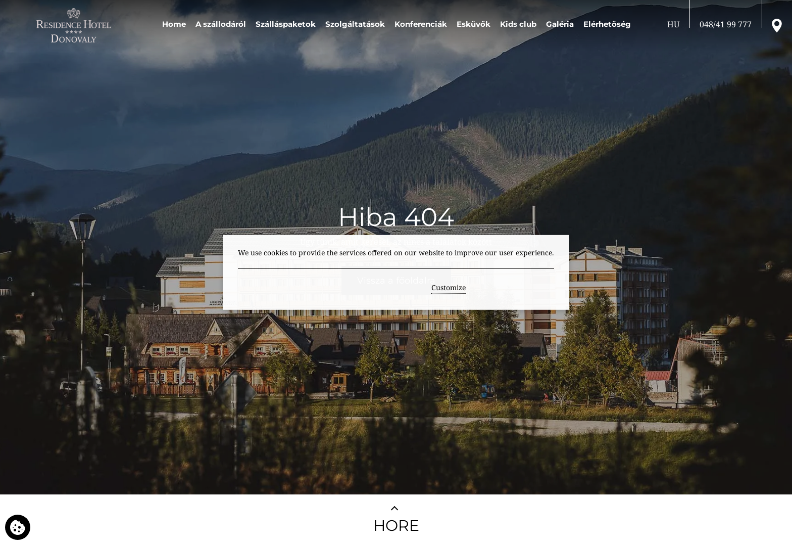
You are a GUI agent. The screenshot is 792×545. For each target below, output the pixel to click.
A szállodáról (220, 24)
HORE (396, 525)
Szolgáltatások (355, 24)
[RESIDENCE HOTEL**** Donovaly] (75, 25)
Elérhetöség (607, 24)
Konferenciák (420, 24)
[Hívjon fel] (726, 24)
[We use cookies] (17, 527)
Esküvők (473, 24)
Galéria (560, 24)
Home (174, 24)
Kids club (518, 24)
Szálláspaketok (286, 24)
